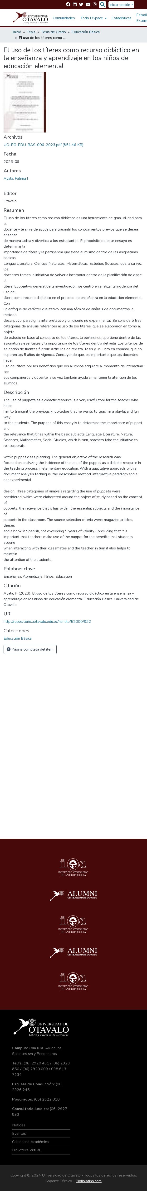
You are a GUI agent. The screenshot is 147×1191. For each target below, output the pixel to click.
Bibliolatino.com (89, 1181)
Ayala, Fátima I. (16, 178)
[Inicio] (30, 18)
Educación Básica (86, 32)
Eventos (19, 1133)
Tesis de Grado (53, 32)
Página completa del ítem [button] (30, 649)
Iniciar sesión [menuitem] (119, 4)
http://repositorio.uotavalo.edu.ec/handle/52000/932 (47, 621)
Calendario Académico (30, 1141)
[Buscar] (102, 5)
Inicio (17, 32)
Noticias (18, 1125)
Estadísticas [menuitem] (122, 18)
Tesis (31, 32)
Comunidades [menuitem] (64, 18)
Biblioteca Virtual (26, 1150)
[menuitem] (93, 18)
